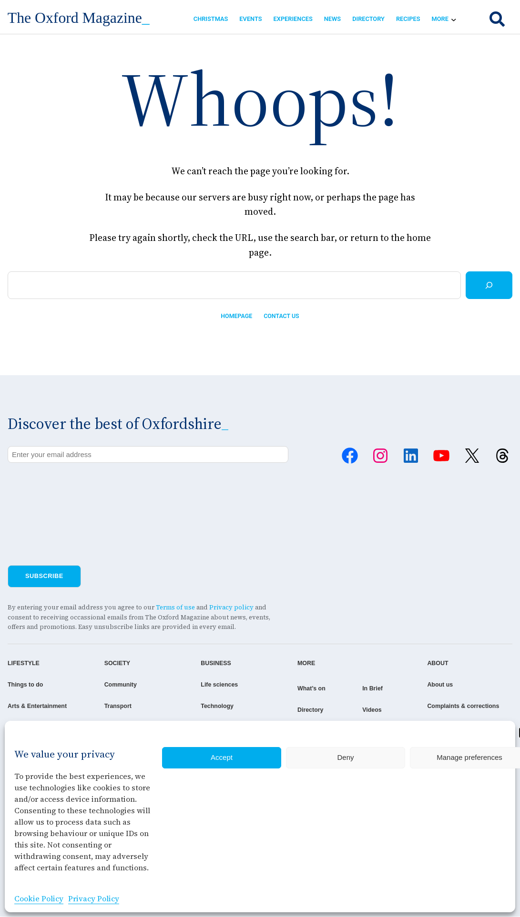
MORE (281, 663)
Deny (345, 757)
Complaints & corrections (473, 706)
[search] (497, 19)
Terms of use (175, 608)
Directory (285, 710)
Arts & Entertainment (38, 706)
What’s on (286, 688)
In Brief (364, 688)
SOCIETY (109, 663)
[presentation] (80, 489)
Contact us (282, 316)
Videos (364, 710)
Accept (222, 757)
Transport (110, 706)
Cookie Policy (38, 898)
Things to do (26, 684)
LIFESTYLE (24, 663)
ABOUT (447, 663)
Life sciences (203, 684)
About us (449, 684)
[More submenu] (454, 19)
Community (112, 684)
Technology (200, 706)
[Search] (489, 285)
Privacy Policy (93, 898)
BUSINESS (199, 663)
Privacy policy (231, 608)
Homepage (236, 316)
